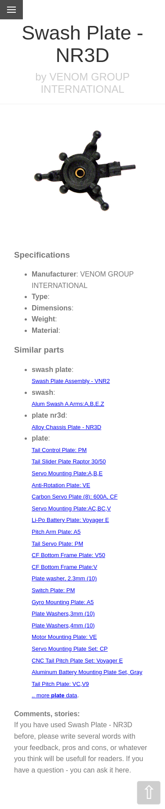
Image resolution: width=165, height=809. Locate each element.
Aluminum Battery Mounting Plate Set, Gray (87, 672)
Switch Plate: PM (53, 590)
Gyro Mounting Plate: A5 (63, 602)
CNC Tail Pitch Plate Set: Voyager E (77, 660)
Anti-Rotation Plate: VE (61, 485)
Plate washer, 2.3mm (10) (64, 578)
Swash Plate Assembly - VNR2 (71, 381)
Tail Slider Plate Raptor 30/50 (69, 461)
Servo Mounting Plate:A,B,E (67, 473)
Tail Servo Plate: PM (57, 543)
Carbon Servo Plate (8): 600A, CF (74, 496)
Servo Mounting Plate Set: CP (70, 648)
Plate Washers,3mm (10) (63, 613)
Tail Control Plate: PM (59, 450)
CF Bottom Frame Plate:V (64, 567)
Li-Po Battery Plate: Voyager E (70, 520)
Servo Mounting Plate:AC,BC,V (71, 508)
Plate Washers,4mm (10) (63, 625)
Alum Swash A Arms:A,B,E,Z (68, 404)
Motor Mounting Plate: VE (64, 637)
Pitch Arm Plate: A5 (56, 531)
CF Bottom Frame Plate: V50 (68, 555)
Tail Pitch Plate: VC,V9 (60, 684)
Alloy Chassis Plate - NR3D (66, 427)
